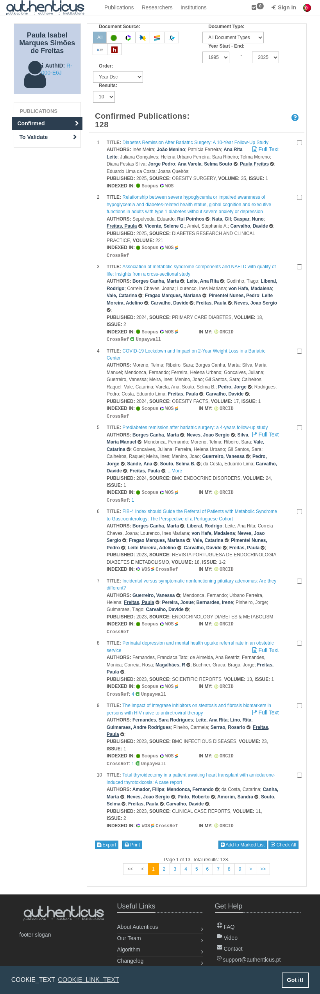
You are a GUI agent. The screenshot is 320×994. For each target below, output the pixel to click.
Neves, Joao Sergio (255, 302)
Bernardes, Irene (214, 598)
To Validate (48, 137)
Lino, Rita (240, 714)
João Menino (171, 149)
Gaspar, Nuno (249, 218)
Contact (230, 949)
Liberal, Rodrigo (204, 522)
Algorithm (128, 949)
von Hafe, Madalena (250, 287)
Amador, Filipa (148, 783)
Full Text (265, 149)
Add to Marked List (243, 838)
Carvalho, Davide (249, 225)
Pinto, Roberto (193, 790)
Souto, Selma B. (178, 461)
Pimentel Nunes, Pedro (234, 294)
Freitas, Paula (122, 225)
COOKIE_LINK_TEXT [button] (88, 979)
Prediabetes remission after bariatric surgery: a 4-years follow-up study (195, 425)
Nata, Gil (221, 218)
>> (263, 862)
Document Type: (226, 26)
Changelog (130, 961)
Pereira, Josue (178, 598)
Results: (108, 85)
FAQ (226, 927)
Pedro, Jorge (232, 385)
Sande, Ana (139, 461)
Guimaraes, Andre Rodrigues (139, 722)
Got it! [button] (295, 980)
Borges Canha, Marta (155, 280)
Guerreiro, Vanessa (223, 453)
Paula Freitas (254, 164)
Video (227, 938)
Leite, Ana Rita (203, 280)
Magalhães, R (170, 660)
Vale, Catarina (122, 294)
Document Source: (119, 26)
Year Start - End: (226, 46)
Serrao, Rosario (228, 722)
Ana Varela (190, 164)
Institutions (194, 7)
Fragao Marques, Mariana (173, 294)
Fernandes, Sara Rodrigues (162, 714)
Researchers (157, 7)
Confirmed (48, 123)
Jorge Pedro (161, 164)
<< (130, 862)
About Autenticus (137, 927)
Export (106, 838)
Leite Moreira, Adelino (152, 544)
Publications (119, 7)
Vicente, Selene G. (165, 225)
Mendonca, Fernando (190, 783)
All (99, 37)
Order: (106, 66)
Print (132, 838)
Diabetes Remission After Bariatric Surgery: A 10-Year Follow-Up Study (195, 142)
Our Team (129, 938)
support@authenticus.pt (249, 960)
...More (175, 468)
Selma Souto (218, 164)
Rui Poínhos (190, 218)
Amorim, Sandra (235, 790)
